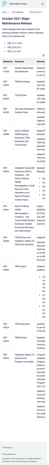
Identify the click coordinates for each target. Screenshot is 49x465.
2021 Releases (17, 12)
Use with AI (36, 12)
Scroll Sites (15, 461)
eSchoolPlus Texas (18, 4)
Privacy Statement (9, 454)
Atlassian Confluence (29, 461)
